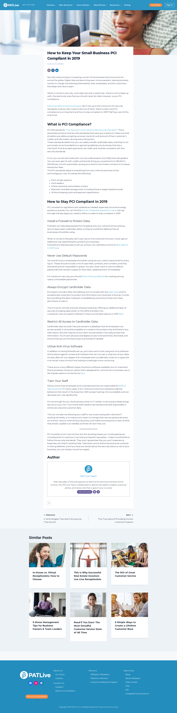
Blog (128, 674)
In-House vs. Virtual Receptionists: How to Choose (46, 576)
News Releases (133, 678)
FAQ (128, 686)
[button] (52, 5)
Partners (92, 670)
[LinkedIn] (57, 70)
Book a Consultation (65, 691)
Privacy (101, 707)
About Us (58, 670)
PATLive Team (88, 476)
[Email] (49, 70)
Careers (59, 678)
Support (59, 687)
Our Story (60, 674)
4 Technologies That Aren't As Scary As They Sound (65, 518)
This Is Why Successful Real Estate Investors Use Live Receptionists (87, 576)
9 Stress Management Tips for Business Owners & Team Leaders (47, 625)
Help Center (131, 682)
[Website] (98, 492)
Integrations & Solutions (137, 693)
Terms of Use (113, 707)
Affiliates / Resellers (99, 674)
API (127, 690)
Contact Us (59, 683)
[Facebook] (53, 70)
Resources (129, 670)
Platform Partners (99, 678)
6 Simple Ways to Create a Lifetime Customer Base (125, 625)
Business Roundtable (55, 64)
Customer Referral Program (104, 682)
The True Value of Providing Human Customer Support (111, 518)
